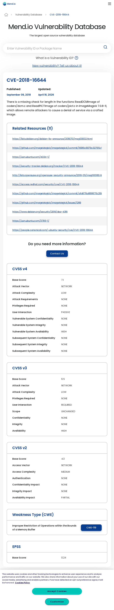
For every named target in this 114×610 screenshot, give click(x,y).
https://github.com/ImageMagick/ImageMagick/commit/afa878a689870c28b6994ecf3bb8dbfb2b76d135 (57, 193)
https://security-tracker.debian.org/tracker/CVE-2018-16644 (47, 166)
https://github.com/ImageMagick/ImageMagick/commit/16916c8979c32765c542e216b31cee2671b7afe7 (57, 148)
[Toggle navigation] (109, 4)
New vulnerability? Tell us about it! (57, 66)
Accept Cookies (57, 591)
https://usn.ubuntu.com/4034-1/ (31, 157)
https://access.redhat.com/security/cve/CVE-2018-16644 (45, 184)
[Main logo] (10, 4)
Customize (57, 601)
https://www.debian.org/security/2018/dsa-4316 (40, 211)
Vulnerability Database (28, 14)
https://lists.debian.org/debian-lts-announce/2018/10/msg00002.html (52, 139)
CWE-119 (91, 527)
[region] (57, 590)
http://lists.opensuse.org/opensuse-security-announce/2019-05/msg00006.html (57, 175)
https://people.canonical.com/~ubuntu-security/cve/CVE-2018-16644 (52, 230)
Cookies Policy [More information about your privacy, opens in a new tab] (22, 582)
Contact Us (57, 253)
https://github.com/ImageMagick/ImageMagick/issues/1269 (46, 202)
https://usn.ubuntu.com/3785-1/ (30, 221)
